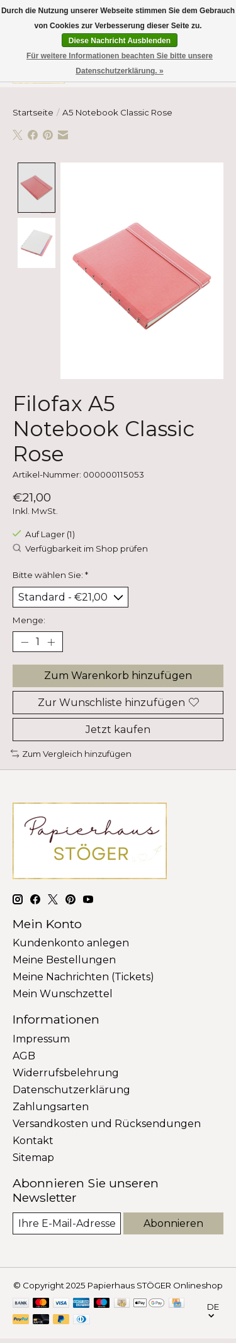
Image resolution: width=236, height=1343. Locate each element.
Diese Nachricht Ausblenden (120, 40)
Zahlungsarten (51, 1105)
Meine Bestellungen (64, 959)
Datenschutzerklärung (71, 1088)
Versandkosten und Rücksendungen (107, 1122)
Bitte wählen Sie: (50, 573)
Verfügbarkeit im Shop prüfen (80, 547)
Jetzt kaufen (118, 728)
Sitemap (33, 1156)
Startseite (33, 112)
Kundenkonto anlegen (71, 942)
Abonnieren (173, 1222)
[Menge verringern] (24, 641)
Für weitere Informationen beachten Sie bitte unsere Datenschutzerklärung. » (119, 63)
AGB (24, 1054)
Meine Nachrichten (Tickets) (83, 976)
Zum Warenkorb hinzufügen (118, 674)
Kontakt (33, 1139)
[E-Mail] (67, 1222)
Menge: (29, 619)
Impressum (41, 1037)
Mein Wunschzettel (63, 992)
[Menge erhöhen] (51, 641)
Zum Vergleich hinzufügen (71, 752)
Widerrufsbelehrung (66, 1071)
